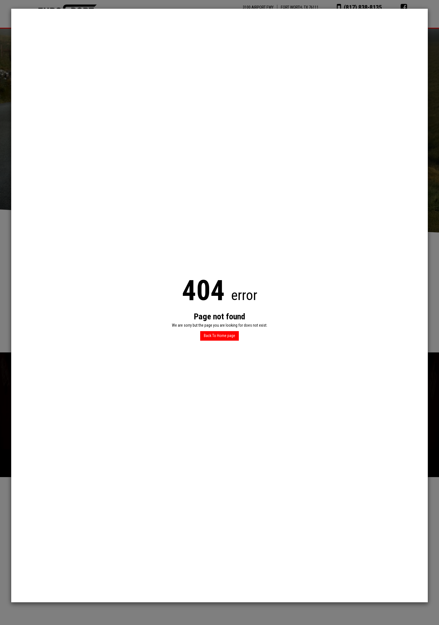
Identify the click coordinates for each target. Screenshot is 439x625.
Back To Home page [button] (219, 335)
